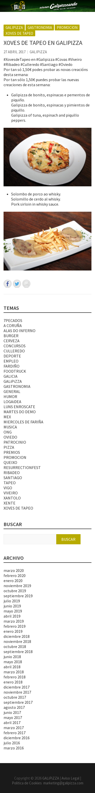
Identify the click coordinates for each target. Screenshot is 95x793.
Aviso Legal (70, 778)
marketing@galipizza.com (63, 783)
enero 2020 (13, 580)
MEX (7, 416)
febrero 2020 (15, 575)
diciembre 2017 (17, 687)
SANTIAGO (13, 477)
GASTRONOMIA (40, 27)
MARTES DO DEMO (20, 411)
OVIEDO (10, 437)
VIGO (8, 487)
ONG (8, 432)
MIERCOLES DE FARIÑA (23, 421)
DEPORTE (12, 355)
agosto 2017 (14, 707)
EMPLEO (11, 361)
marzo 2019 (14, 621)
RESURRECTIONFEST (22, 467)
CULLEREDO (14, 350)
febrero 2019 (15, 626)
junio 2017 (12, 712)
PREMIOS (12, 452)
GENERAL (12, 391)
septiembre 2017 (18, 702)
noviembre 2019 (17, 585)
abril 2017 (12, 722)
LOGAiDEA (12, 401)
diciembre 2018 (17, 636)
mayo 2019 (13, 611)
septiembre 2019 (18, 595)
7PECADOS (13, 320)
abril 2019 (12, 616)
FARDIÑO (12, 366)
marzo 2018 (14, 671)
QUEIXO (10, 462)
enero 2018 (13, 681)
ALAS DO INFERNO (19, 330)
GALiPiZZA (14, 27)
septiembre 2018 (18, 651)
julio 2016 (12, 742)
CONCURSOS (15, 345)
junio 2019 (12, 605)
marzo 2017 (14, 727)
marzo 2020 (14, 570)
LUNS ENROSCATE (19, 406)
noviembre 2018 (17, 641)
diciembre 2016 (17, 737)
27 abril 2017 (15, 51)
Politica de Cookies (27, 783)
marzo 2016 (14, 747)
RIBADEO (12, 472)
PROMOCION (67, 27)
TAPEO (10, 482)
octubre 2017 (15, 697)
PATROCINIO (15, 442)
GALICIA (10, 376)
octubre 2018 (15, 646)
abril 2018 (12, 666)
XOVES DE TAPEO (19, 33)
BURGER (11, 335)
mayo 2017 (13, 717)
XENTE (9, 503)
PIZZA (9, 447)
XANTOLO (12, 497)
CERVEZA (12, 340)
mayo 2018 (13, 661)
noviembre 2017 (17, 692)
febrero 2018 (15, 676)
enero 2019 (13, 631)
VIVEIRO (11, 492)
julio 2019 (12, 600)
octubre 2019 (15, 590)
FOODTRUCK (15, 371)
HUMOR (10, 396)
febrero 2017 (15, 732)
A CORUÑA (13, 325)
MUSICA (10, 426)
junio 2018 (12, 656)
